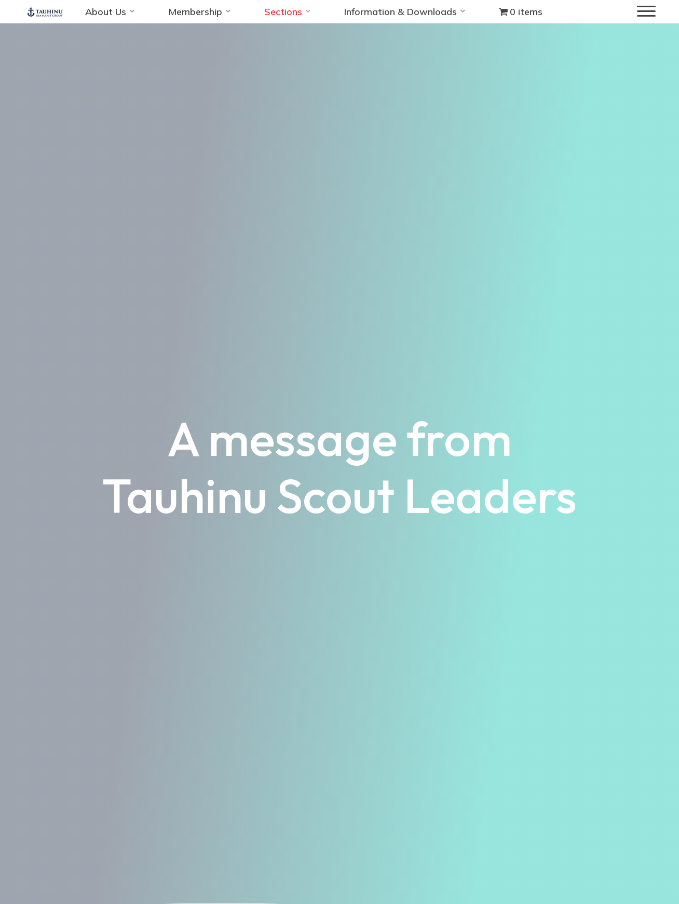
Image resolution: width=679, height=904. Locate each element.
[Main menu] (646, 12)
